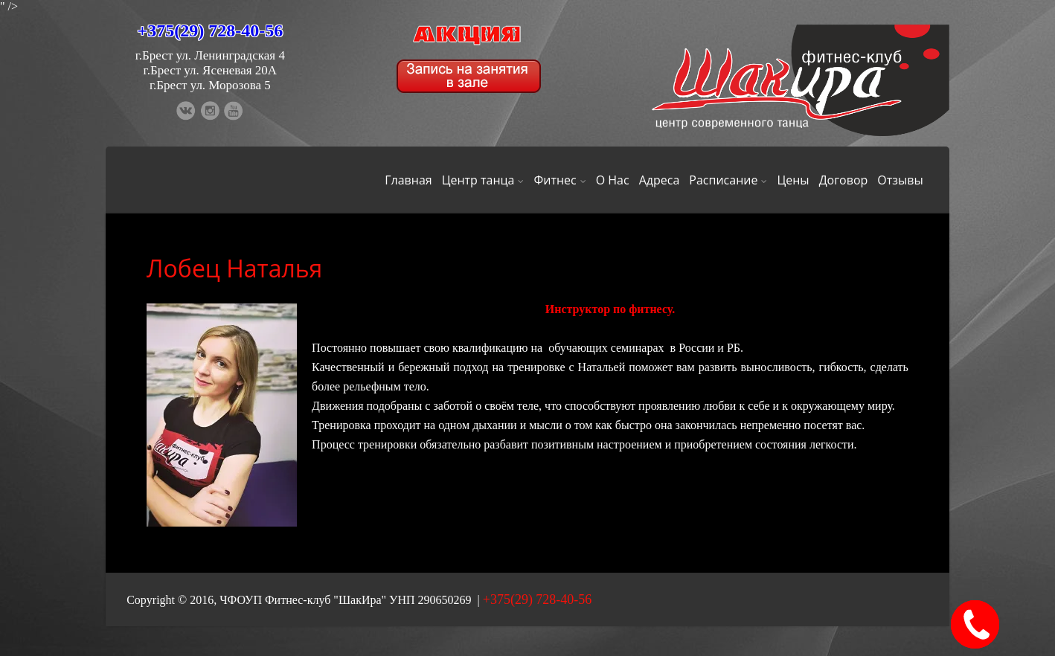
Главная (408, 180)
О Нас (612, 180)
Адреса (659, 180)
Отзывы (900, 180)
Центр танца (483, 180)
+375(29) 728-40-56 (210, 30)
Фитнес (559, 180)
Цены (793, 180)
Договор (843, 180)
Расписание (728, 180)
